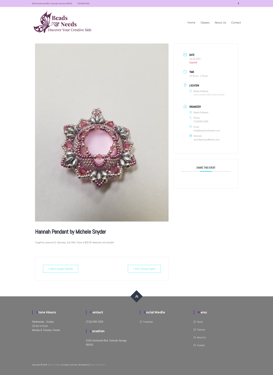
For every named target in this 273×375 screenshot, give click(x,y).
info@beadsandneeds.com (207, 130)
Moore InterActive (97, 364)
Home (191, 22)
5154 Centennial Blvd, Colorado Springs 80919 (52, 3)
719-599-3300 (83, 3)
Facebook (148, 321)
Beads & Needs (54, 364)
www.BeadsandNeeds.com (207, 139)
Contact (236, 22)
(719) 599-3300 (94, 321)
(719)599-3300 (201, 121)
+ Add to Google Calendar (60, 268)
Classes (205, 22)
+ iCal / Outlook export (144, 268)
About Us (220, 22)
